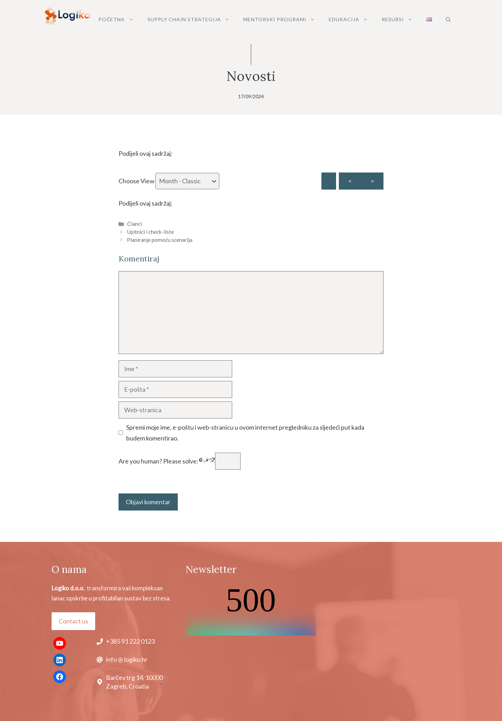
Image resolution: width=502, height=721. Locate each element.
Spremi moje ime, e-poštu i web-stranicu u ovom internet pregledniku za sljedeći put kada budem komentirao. (245, 432)
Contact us (73, 621)
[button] (448, 19)
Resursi (400, 19)
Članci (134, 224)
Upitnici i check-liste (150, 232)
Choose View (169, 181)
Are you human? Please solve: (180, 461)
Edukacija (352, 19)
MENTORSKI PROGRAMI (282, 19)
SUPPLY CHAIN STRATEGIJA (191, 19)
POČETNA (119, 19)
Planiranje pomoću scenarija (159, 240)
